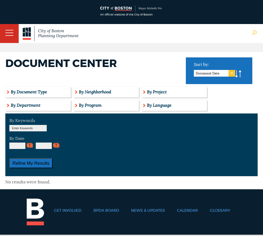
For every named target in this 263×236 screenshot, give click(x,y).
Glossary (220, 211)
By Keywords (22, 121)
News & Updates (148, 211)
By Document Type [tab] (29, 92)
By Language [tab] (159, 105)
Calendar (187, 211)
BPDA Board (106, 211)
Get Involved (67, 211)
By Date (17, 138)
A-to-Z (238, 74)
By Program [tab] (90, 105)
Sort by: (201, 64)
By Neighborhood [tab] (95, 92)
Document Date (207, 73)
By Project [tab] (157, 92)
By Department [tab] (25, 105)
